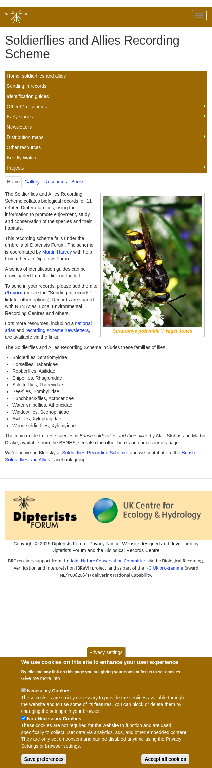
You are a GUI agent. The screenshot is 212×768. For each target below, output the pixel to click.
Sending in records (26, 86)
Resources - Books (64, 182)
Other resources (24, 147)
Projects (15, 168)
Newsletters (19, 127)
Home (13, 182)
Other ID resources (27, 106)
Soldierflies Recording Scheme (94, 452)
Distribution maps (25, 137)
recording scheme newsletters (57, 330)
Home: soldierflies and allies (36, 76)
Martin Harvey (57, 252)
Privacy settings (105, 659)
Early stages (20, 116)
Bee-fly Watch (21, 157)
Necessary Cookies (48, 697)
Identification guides (28, 96)
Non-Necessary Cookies (54, 725)
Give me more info (40, 685)
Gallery (31, 182)
